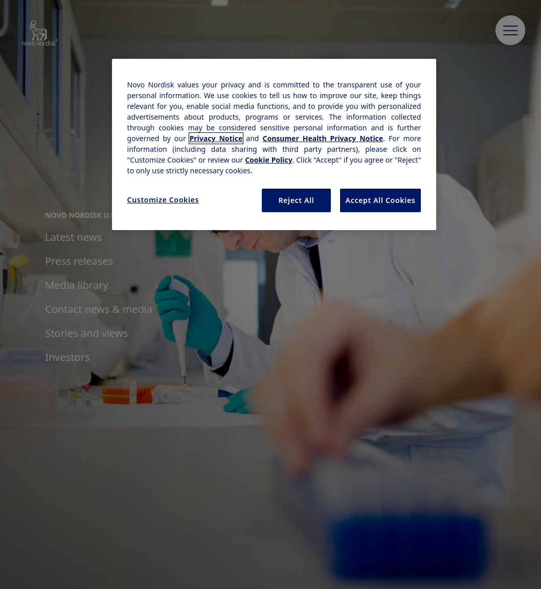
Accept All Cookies (381, 200)
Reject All (296, 200)
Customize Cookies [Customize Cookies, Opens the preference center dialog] (163, 200)
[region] (274, 144)
